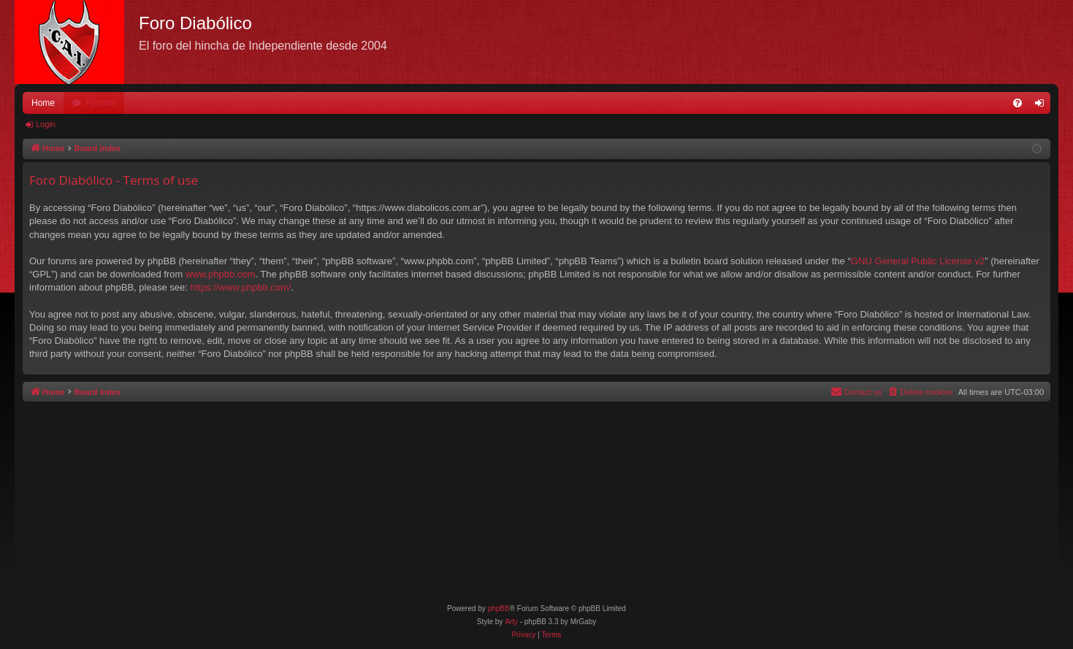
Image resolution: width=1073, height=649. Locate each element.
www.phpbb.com (220, 274)
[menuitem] (1017, 103)
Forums (100, 103)
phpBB (499, 608)
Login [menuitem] (1042, 106)
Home (43, 103)
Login (46, 124)
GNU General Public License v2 (918, 261)
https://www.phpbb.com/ (240, 287)
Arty (511, 622)
